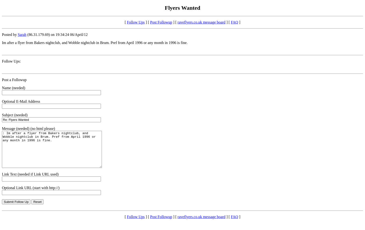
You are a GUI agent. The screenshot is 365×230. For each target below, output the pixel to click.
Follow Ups (136, 22)
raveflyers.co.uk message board (202, 22)
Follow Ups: (11, 61)
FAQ (234, 22)
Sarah (22, 35)
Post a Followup (14, 80)
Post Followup (161, 22)
